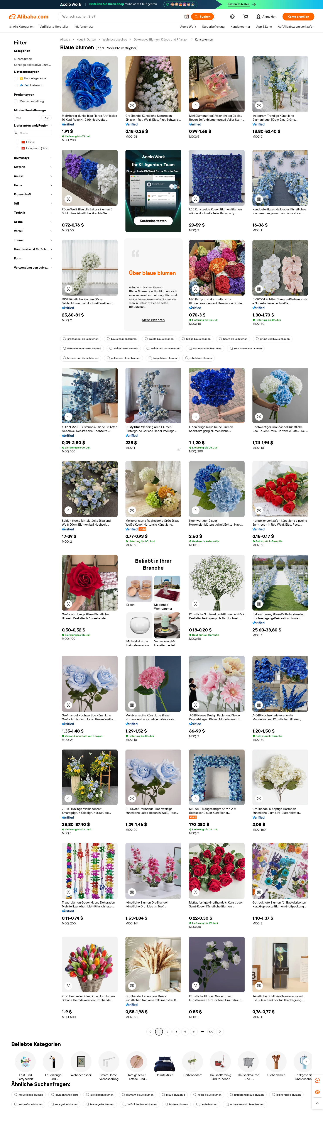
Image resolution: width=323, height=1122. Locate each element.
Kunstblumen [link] (204, 39)
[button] (186, 16)
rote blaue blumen (198, 358)
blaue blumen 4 (173, 1095)
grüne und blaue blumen (273, 339)
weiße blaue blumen (159, 339)
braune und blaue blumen (80, 358)
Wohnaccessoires (115, 39)
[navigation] (33, 536)
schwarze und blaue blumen (245, 1104)
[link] (317, 1080)
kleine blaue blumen (123, 348)
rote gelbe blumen (64, 1104)
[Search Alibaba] (121, 16)
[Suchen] (202, 16)
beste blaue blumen (233, 339)
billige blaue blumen (196, 339)
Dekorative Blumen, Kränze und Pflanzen (161, 39)
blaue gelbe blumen (100, 1104)
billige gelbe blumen (286, 1095)
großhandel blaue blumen (80, 339)
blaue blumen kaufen (122, 339)
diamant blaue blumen (138, 1095)
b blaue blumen (176, 1104)
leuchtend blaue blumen (247, 1095)
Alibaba (65, 39)
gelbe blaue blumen (207, 1095)
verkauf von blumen (28, 1104)
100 (211, 1031)
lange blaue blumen (163, 358)
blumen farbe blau (64, 1095)
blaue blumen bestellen (205, 348)
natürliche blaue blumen (139, 1104)
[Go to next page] (220, 1032)
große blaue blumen (28, 1095)
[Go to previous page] (150, 1032)
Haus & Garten (86, 39)
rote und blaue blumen (246, 348)
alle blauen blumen (99, 1095)
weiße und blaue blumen (163, 348)
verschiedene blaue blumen (82, 348)
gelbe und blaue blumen (123, 358)
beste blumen (206, 1104)
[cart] (246, 17)
